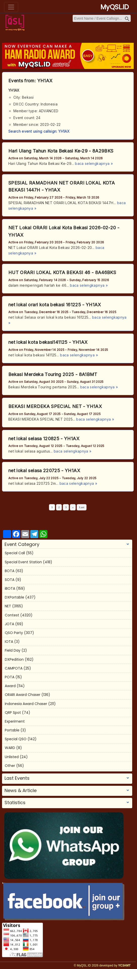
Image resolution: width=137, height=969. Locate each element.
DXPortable (14, 597)
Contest (12, 615)
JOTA (9, 623)
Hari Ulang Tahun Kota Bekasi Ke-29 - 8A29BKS (60, 151)
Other (10, 765)
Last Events (17, 778)
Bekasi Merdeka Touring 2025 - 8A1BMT (52, 374)
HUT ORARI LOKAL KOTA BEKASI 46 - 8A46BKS (62, 272)
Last (81, 507)
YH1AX (45, 80)
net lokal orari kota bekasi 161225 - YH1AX (54, 304)
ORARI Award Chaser (22, 694)
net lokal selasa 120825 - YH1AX (43, 438)
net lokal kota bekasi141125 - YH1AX (48, 342)
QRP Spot (13, 712)
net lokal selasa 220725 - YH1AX (44, 470)
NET (8, 606)
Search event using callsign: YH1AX (39, 131)
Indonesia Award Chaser (26, 703)
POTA (9, 677)
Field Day (12, 650)
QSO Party (14, 632)
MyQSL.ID (114, 7)
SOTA (9, 579)
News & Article (21, 790)
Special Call (15, 552)
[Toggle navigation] (11, 7)
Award (10, 685)
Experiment (15, 721)
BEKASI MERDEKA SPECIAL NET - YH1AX (55, 406)
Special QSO (15, 738)
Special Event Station (23, 562)
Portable (12, 730)
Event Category (22, 544)
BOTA (9, 570)
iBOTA (10, 588)
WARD (10, 747)
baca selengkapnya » (94, 163)
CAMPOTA (13, 668)
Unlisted (12, 756)
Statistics (15, 802)
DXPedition (14, 659)
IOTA (9, 641)
